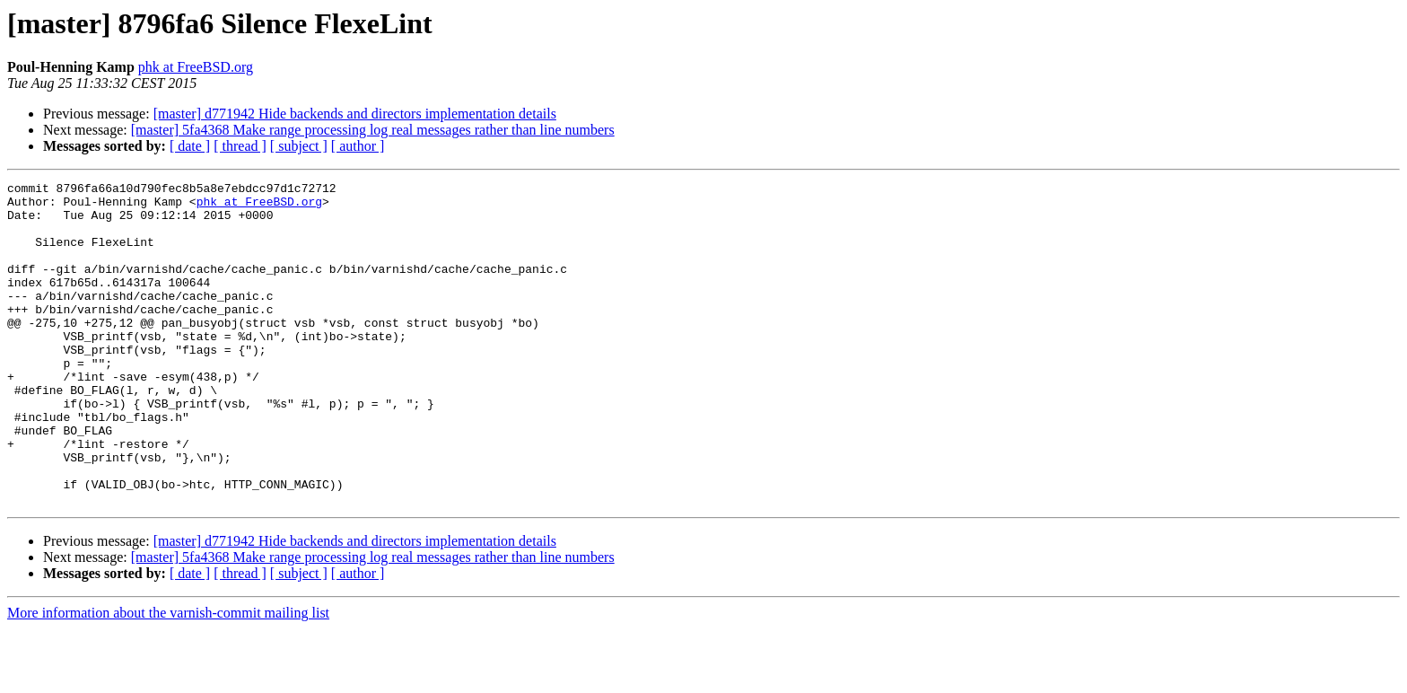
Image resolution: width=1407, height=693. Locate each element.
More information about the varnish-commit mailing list (168, 677)
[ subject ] (299, 146)
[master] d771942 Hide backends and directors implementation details (354, 113)
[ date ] (190, 146)
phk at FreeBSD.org (195, 67)
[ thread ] (240, 146)
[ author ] (358, 146)
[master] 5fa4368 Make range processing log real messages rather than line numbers (373, 129)
